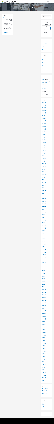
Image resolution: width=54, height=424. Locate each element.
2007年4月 (44, 356)
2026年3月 (44, 102)
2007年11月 (44, 345)
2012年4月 (44, 260)
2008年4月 (44, 337)
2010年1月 (44, 303)
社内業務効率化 (44, 48)
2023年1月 (44, 158)
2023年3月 (44, 155)
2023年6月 (44, 150)
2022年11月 (44, 161)
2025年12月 (44, 105)
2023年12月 (44, 142)
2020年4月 (44, 182)
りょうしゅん (48, 82)
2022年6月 (44, 169)
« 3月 (43, 35)
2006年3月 (44, 372)
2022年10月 (44, 163)
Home (45, 1)
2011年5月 (43, 278)
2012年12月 (44, 257)
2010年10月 (44, 289)
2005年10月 (44, 380)
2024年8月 (44, 129)
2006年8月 (44, 364)
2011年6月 (44, 276)
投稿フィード (44, 404)
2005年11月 (44, 378)
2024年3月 (44, 137)
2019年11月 (44, 185)
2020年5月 (44, 180)
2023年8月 (44, 147)
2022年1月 (44, 177)
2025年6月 (44, 113)
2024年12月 (44, 123)
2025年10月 (44, 107)
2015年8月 (44, 212)
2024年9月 (44, 128)
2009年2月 (44, 321)
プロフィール (49, 1)
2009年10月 (44, 308)
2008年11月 (44, 326)
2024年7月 (44, 131)
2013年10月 (44, 246)
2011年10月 (44, 270)
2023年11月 (44, 144)
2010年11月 (44, 287)
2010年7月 (44, 294)
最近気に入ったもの (45, 44)
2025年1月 (44, 121)
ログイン (43, 403)
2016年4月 (44, 204)
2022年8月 (44, 166)
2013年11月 (44, 244)
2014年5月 (44, 236)
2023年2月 (44, 156)
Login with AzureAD (45, 413)
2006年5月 (44, 369)
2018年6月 (44, 190)
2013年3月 (44, 252)
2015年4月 (44, 219)
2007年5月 (44, 354)
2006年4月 (44, 370)
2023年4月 (44, 153)
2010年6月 (44, 295)
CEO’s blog (13, 1)
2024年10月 (44, 126)
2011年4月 (43, 279)
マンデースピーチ (45, 43)
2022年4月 (44, 172)
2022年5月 (44, 171)
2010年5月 (44, 297)
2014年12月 (44, 225)
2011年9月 (43, 271)
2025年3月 (44, 118)
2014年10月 (44, 228)
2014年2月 (44, 241)
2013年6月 (44, 249)
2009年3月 (44, 319)
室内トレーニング (7, 15)
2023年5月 (44, 152)
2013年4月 (44, 251)
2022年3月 (44, 174)
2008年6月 (44, 334)
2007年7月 (44, 351)
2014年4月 (44, 238)
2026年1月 (44, 104)
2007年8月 (44, 350)
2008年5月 (44, 335)
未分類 (43, 46)
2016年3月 (44, 206)
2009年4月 (44, 318)
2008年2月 (44, 340)
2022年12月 (44, 160)
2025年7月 (44, 112)
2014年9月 (44, 230)
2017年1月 (43, 193)
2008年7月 (44, 332)
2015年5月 (44, 217)
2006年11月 (44, 359)
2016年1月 (44, 209)
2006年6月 (44, 367)
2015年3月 (44, 220)
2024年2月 (44, 139)
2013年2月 (44, 254)
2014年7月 (44, 233)
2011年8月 (44, 273)
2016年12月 (44, 195)
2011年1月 (43, 284)
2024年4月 (44, 136)
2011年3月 (44, 281)
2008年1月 (44, 342)
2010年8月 (44, 292)
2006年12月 (44, 358)
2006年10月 (44, 361)
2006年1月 (44, 375)
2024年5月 (44, 134)
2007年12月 (44, 343)
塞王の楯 (43, 79)
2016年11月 (44, 196)
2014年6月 (44, 235)
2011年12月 (44, 267)
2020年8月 (44, 179)
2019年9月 (44, 187)
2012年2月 (44, 263)
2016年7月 (44, 201)
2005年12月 (44, 377)
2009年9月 (44, 310)
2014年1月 (43, 243)
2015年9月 (44, 211)
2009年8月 (44, 311)
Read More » (6, 32)
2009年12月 (44, 305)
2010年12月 (44, 286)
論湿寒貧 (43, 82)
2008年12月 (44, 324)
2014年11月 (44, 227)
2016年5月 (44, 203)
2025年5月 (44, 115)
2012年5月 (44, 259)
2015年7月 (44, 214)
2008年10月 (44, 327)
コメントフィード (45, 406)
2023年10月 (44, 145)
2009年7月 (44, 313)
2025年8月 (44, 110)
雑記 (3, 17)
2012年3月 (44, 262)
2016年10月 (44, 198)
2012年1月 (43, 265)
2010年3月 (44, 300)
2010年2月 (44, 302)
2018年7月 (44, 188)
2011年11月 (44, 268)
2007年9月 (44, 348)
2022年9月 (44, 164)
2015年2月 (44, 222)
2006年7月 (44, 366)
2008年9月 (44, 329)
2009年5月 (44, 316)
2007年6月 (44, 353)
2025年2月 (44, 120)
